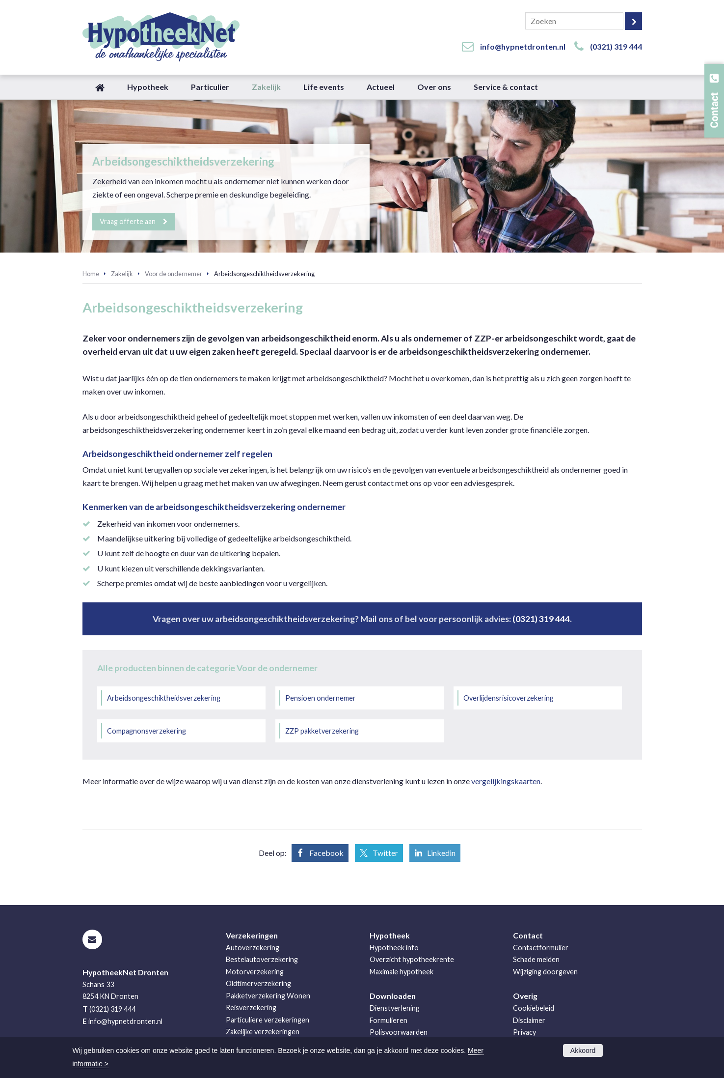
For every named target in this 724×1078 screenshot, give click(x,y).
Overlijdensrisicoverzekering (508, 698)
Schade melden (536, 959)
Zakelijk (122, 274)
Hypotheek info (394, 947)
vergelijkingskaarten (505, 781)
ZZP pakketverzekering (322, 731)
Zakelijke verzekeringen (262, 1031)
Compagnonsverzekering (146, 731)
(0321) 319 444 (616, 46)
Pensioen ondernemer (320, 698)
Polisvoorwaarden (399, 1032)
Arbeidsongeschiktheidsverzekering (163, 698)
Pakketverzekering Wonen (268, 996)
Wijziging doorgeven (545, 971)
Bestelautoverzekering (262, 959)
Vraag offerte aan (128, 221)
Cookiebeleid (533, 1008)
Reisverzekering (251, 1007)
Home (90, 274)
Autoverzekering (252, 947)
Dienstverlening (395, 1008)
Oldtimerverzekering (258, 983)
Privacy (524, 1032)
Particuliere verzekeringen (267, 1020)
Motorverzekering (255, 971)
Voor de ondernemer (173, 274)
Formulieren (388, 1020)
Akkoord (582, 1050)
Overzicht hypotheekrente (412, 959)
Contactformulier (540, 947)
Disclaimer (529, 1020)
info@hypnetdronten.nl (522, 46)
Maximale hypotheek (401, 971)
